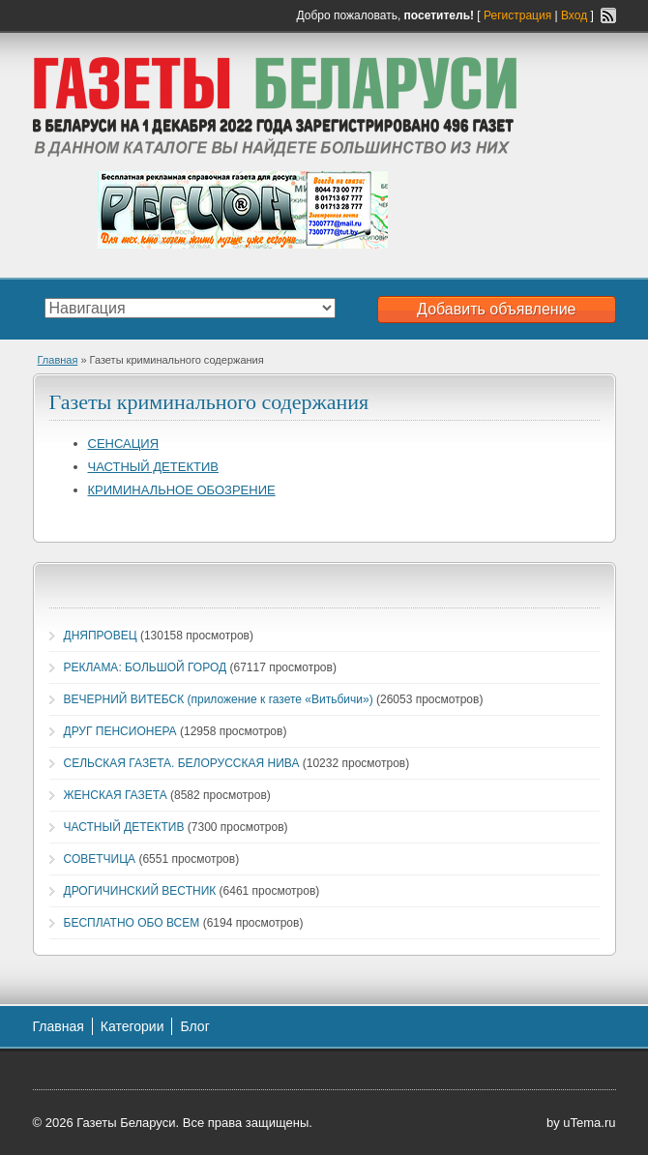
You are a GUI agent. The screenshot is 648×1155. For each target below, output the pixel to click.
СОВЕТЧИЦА (100, 859)
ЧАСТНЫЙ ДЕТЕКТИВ (153, 466)
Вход (574, 15)
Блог (194, 1026)
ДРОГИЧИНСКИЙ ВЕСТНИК (140, 891)
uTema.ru (589, 1122)
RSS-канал (608, 15)
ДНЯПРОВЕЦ (100, 635)
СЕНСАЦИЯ (124, 443)
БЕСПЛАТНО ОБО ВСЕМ (132, 923)
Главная (58, 360)
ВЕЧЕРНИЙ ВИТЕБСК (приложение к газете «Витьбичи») (218, 699)
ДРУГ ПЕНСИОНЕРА (120, 731)
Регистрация (517, 15)
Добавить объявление (496, 309)
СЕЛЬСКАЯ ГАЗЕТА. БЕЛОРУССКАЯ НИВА (182, 763)
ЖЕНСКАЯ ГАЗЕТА (115, 795)
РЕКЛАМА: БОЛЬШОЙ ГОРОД (145, 667)
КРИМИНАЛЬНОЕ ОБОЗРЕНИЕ (182, 490)
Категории (132, 1026)
